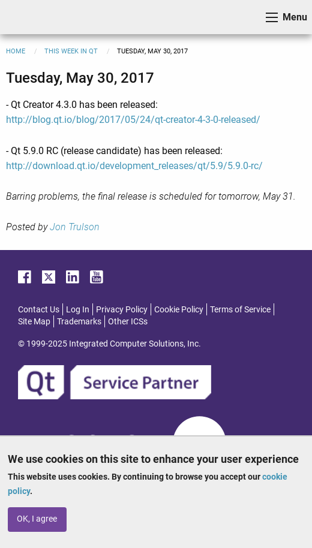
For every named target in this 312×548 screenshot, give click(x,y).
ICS (27, 17)
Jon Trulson (75, 227)
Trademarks (79, 321)
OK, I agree (37, 519)
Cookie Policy (178, 309)
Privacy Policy (122, 309)
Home (15, 51)
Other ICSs (128, 321)
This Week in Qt (71, 51)
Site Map (34, 321)
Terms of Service (240, 309)
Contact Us (38, 309)
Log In (77, 309)
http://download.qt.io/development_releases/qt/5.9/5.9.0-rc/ (134, 165)
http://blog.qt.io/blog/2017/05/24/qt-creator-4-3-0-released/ (133, 119)
